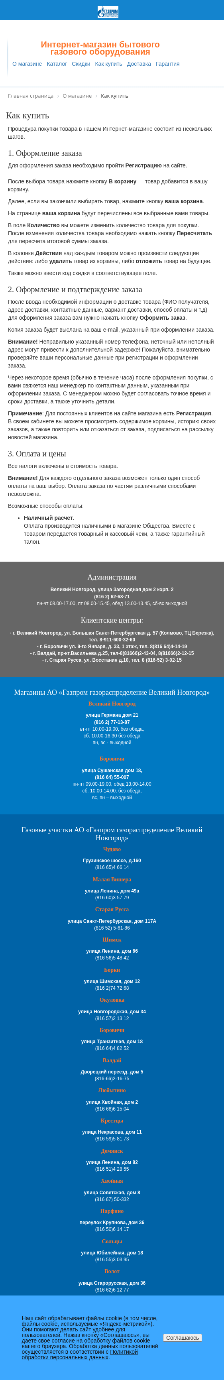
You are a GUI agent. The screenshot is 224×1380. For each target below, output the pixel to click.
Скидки (81, 64)
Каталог (57, 64)
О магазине (27, 64)
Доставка (139, 64)
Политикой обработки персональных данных (80, 1354)
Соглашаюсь (182, 1338)
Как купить (108, 64)
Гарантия (168, 64)
